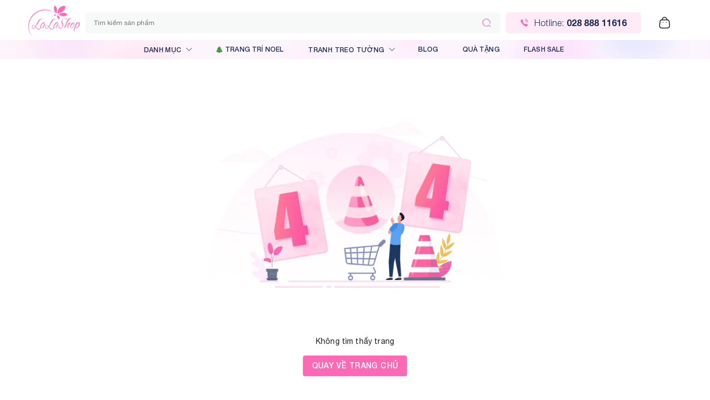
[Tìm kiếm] (486, 22)
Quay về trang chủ (355, 366)
